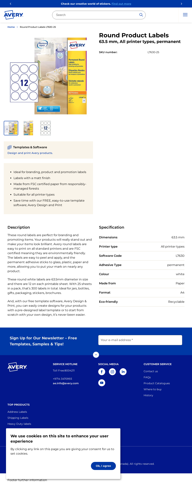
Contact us (151, 369)
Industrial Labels (18, 428)
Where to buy (153, 387)
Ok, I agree (103, 466)
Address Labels (17, 410)
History (148, 393)
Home (11, 27)
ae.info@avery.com (66, 381)
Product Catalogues (157, 381)
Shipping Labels (18, 416)
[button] (11, 128)
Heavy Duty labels (19, 422)
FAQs (147, 375)
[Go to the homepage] (13, 15)
